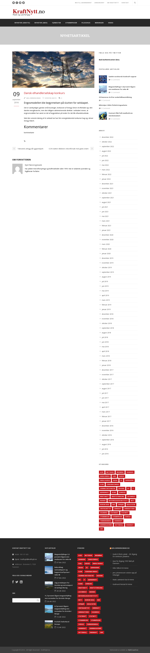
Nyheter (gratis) (22, 23)
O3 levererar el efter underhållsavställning (115, 97)
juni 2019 (105, 286)
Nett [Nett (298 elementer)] (132, 500)
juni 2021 (105, 212)
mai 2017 (105, 402)
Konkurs (46, 141)
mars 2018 (106, 356)
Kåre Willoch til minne (120, 568)
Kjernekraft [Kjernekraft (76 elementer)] (104, 492)
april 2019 (105, 295)
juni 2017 (105, 398)
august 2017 (106, 388)
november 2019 (107, 263)
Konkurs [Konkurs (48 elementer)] (122, 492)
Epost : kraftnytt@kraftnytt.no (26, 559)
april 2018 (105, 351)
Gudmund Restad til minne (122, 584)
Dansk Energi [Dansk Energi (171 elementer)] (105, 476)
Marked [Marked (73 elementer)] (103, 500)
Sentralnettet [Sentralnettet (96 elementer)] (105, 508)
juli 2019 (105, 281)
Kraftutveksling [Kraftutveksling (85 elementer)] (118, 496)
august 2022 (106, 151)
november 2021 (107, 188)
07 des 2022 (61, 562)
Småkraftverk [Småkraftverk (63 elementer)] (129, 508)
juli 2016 (105, 449)
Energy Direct (34, 141)
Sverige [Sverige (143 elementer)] (128, 517)
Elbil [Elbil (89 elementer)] (114, 476)
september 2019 (108, 272)
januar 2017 (106, 421)
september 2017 (108, 384)
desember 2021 (107, 184)
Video (110, 23)
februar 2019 (106, 305)
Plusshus (86, 23)
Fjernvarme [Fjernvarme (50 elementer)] (129, 480)
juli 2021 (105, 207)
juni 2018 (105, 342)
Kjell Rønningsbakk (33, 98)
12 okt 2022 (61, 617)
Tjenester (56, 23)
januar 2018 (106, 365)
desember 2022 (107, 137)
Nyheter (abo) (41, 23)
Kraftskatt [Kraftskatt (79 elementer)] (104, 496)
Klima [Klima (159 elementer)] (114, 492)
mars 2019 (106, 300)
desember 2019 (107, 258)
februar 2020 (106, 249)
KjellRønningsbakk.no (121, 548)
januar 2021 (106, 230)
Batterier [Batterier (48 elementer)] (110, 472)
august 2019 (106, 277)
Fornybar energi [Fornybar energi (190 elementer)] (113, 484)
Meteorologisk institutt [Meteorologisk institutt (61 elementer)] (118, 500)
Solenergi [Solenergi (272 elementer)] (103, 513)
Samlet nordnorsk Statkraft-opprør (122, 77)
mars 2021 (106, 221)
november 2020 (107, 239)
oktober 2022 (107, 142)
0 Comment (115, 80)
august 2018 (106, 333)
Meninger (99, 23)
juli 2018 (105, 337)
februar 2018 (106, 360)
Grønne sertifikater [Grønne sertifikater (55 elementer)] (107, 488)
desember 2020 (107, 235)
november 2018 (107, 319)
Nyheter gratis (51, 98)
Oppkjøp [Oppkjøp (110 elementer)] (121, 504)
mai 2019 (105, 291)
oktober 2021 (107, 193)
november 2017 (107, 374)
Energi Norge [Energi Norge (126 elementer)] (105, 480)
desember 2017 (107, 370)
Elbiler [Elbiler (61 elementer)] (121, 476)
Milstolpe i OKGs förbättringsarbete (113, 105)
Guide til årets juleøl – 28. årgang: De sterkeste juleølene (125, 555)
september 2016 (108, 440)
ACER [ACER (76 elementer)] (101, 472)
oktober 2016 (107, 435)
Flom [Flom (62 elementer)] (102, 484)
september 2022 (108, 146)
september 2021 (108, 198)
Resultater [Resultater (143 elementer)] (131, 504)
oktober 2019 (107, 267)
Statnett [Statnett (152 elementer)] (124, 513)
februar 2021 (106, 225)
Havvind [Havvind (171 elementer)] (121, 488)
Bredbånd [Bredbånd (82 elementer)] (120, 472)
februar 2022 (106, 174)
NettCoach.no (133, 650)
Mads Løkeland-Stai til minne (123, 580)
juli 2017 (105, 393)
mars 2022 (106, 170)
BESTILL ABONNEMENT (83, 3)
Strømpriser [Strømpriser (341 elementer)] (117, 517)
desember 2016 (107, 426)
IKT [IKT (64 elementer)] (128, 488)
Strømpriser (71, 23)
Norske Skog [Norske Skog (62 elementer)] (104, 504)
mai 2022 (105, 165)
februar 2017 (106, 416)
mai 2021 (105, 216)
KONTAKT (125, 3)
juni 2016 (105, 454)
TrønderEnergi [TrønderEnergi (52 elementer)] (105, 521)
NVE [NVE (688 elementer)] (113, 504)
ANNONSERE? (99, 3)
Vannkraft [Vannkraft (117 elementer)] (118, 521)
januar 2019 (106, 309)
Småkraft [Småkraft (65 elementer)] (117, 508)
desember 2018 (107, 314)
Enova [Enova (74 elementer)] (115, 480)
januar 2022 (106, 179)
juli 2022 (105, 156)
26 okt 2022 (61, 591)
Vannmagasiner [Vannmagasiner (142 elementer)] (106, 525)
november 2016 (107, 430)
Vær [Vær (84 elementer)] (101, 529)
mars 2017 (106, 412)
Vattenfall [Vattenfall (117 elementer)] (119, 525)
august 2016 (106, 444)
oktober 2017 (107, 379)
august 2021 (106, 202)
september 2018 (108, 328)
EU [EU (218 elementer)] (121, 480)
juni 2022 (105, 160)
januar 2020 (106, 253)
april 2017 (105, 407)
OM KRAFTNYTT (113, 3)
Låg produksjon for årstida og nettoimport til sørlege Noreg (63, 585)
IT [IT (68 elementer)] (133, 488)
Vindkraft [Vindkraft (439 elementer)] (130, 525)
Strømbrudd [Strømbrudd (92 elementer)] (105, 517)
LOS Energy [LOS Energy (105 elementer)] (131, 496)
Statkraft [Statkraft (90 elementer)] (114, 513)
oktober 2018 (107, 323)
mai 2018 (105, 347)
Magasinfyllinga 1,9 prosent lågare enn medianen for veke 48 (62, 556)
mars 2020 (106, 244)
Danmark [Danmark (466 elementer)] (130, 472)
